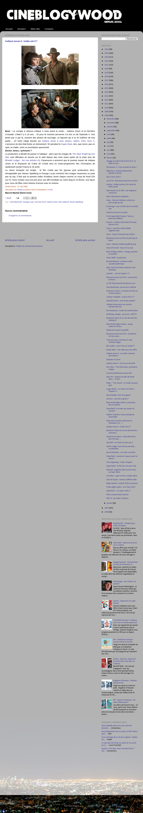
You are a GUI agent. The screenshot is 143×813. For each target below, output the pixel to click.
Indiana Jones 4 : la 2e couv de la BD (120, 363)
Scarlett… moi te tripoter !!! (118, 274)
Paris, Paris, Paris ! (113, 177)
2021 (107, 65)
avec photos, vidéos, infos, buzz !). (68, 141)
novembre (111, 123)
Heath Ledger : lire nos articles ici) (23, 160)
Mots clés (35, 29)
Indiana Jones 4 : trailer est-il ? (21, 41)
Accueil (9, 29)
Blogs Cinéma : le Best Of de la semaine (122, 483)
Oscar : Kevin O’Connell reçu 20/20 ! (120, 234)
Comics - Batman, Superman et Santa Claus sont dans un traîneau (124, 661)
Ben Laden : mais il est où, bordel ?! (120, 346)
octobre (110, 127)
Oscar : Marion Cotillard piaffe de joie (121, 244)
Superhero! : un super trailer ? (118, 491)
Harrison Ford (40, 202)
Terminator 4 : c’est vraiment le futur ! (121, 167)
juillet (109, 138)
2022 (107, 61)
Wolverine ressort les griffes (117, 330)
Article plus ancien (85, 240)
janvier (110, 503)
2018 (107, 77)
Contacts (49, 29)
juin (108, 142)
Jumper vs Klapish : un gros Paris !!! (120, 297)
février (110, 158)
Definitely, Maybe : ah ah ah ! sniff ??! (121, 314)
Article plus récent (15, 240)
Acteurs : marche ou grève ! (117, 399)
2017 (107, 80)
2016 (107, 84)
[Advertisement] (50, 230)
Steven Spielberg (76, 202)
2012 (107, 100)
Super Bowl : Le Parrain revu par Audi (121, 466)
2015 (107, 88)
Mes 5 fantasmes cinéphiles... (118, 197)
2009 (107, 112)
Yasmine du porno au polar (117, 212)
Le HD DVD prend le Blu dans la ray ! (121, 283)
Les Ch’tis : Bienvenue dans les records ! (122, 181)
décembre (111, 119)
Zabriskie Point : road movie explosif (120, 301)
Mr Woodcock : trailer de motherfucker (122, 311)
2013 (107, 96)
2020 (107, 69)
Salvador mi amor (113, 360)
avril (109, 150)
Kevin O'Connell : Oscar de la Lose (119, 248)
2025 (107, 49)
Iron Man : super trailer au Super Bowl (121, 476)
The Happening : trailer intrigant (119, 462)
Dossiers (21, 29)
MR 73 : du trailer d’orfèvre (117, 498)
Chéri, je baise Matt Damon (117, 495)
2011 (107, 104)
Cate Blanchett (16, 202)
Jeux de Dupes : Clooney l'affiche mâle (121, 480)
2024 (107, 53)
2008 (107, 115)
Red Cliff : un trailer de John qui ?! (119, 443)
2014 (107, 92)
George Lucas (28, 202)
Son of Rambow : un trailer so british (120, 452)
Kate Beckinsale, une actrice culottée (121, 287)
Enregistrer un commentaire (20, 216)
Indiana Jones (52, 202)
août (109, 134)
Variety (19, 190)
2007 (107, 508)
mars (109, 154)
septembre (111, 131)
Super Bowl (66, 144)
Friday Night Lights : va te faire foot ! (121, 487)
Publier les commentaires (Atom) (29, 246)
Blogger (76, 806)
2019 (107, 73)
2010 (107, 108)
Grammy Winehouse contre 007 (119, 373)
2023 (107, 57)
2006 (107, 512)
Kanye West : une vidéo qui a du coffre (121, 350)
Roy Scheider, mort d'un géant (118, 395)
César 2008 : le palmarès (116, 258)
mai (108, 146)
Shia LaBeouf (63, 202)
